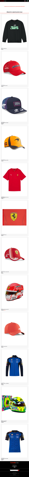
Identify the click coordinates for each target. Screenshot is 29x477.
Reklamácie (14, 474)
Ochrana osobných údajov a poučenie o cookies (14, 473)
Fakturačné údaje (14, 472)
